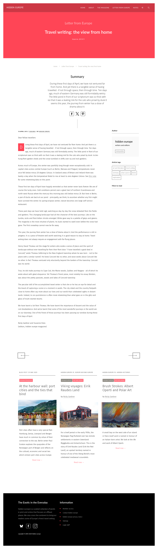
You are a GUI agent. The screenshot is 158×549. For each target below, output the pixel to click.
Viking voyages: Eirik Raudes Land (75, 388)
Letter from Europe (68, 66)
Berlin (134, 173)
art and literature (118, 168)
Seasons (32, 131)
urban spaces (125, 173)
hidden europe (44, 131)
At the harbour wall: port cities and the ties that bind (37, 390)
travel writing (130, 168)
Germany (116, 173)
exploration (116, 177)
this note (92, 176)
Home (55, 66)
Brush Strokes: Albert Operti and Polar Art (117, 388)
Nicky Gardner (69, 396)
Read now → (37, 460)
